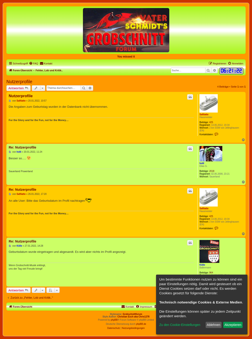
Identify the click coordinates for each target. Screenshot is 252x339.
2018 (211, 171)
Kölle (202, 265)
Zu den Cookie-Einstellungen (179, 325)
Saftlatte (203, 114)
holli (201, 163)
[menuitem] (33, 63)
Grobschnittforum (132, 314)
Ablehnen (213, 325)
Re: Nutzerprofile (22, 147)
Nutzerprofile (19, 81)
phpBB (114, 320)
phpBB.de (141, 324)
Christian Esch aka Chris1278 (133, 316)
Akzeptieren (232, 325)
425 (211, 122)
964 (211, 272)
